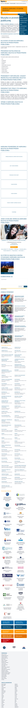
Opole (15, 701)
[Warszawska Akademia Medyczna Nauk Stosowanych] (20, 578)
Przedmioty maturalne (24, 20)
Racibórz (16, 704)
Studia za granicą (4, 668)
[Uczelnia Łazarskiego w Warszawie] (20, 522)
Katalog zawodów (4, 676)
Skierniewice (16, 706)
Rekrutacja (17, 249)
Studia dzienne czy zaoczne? (6, 669)
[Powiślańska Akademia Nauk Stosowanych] (7, 596)
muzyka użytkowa (14, 193)
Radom (3, 705)
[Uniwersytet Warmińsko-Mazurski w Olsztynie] (7, 606)
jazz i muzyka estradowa (14, 165)
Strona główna (7, 3)
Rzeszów (16, 705)
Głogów (3, 689)
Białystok (16, 684)
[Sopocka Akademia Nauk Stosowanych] (7, 522)
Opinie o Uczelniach (4, 660)
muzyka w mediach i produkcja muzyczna (14, 202)
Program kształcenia (23, 18)
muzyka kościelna (14, 184)
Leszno (16, 696)
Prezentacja (14, 247)
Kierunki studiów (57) (7, 250)
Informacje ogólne (23, 14)
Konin (2, 694)
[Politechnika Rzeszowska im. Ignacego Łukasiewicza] (20, 587)
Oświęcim (3, 702)
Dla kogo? (21, 16)
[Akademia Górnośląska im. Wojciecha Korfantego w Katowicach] (7, 578)
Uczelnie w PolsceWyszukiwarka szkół (19, 622)
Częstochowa (3, 687)
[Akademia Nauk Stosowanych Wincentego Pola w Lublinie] (20, 506)
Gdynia (16, 688)
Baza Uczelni (3, 659)
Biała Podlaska (4, 684)
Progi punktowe (15, 250)
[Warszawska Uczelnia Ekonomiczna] (7, 506)
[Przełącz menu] (18, 14)
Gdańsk (3, 688)
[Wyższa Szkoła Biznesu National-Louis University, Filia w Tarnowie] (20, 541)
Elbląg (16, 687)
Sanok (2, 706)
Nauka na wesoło (4, 678)
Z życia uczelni (4, 663)
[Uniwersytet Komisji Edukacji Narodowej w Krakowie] (20, 550)
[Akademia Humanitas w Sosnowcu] (7, 569)
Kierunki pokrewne (23, 26)
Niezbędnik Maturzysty (5, 655)
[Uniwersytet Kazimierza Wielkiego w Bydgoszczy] (7, 615)
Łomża (16, 697)
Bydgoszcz (16, 685)
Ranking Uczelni (4, 661)
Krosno (16, 695)
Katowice (3, 693)
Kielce (16, 693)
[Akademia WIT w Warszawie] (7, 587)
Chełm (2, 686)
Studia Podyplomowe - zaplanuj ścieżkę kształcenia (7, 640)
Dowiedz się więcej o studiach (6, 672)
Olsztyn (3, 701)
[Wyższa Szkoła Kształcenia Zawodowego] (20, 532)
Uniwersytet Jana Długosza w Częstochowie (13, 240)
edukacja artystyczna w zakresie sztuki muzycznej (14, 156)
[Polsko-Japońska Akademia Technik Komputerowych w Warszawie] (7, 560)
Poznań (16, 703)
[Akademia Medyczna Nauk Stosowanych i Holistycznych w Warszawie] (7, 532)
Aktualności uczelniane (20, 631)
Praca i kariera (4, 677)
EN (23, 1)
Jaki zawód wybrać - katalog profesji (6, 631)
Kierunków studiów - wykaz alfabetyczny (6, 622)
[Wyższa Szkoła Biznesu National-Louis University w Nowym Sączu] (20, 560)
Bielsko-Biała (3, 685)
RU (25, 1)
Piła (15, 702)
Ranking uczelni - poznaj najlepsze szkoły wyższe (7, 636)
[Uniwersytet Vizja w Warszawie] (20, 515)
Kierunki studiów (12, 3)
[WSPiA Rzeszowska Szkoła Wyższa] (7, 541)
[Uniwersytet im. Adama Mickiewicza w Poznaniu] (7, 515)
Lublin (2, 697)
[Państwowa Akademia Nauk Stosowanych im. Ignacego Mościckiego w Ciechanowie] (7, 497)
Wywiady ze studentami (5, 671)
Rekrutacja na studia (5, 670)
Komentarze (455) (23, 249)
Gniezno (16, 689)
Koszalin (16, 694)
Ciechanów (16, 686)
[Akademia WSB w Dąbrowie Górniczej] (20, 569)
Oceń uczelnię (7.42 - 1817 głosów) (7, 249)
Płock (2, 703)
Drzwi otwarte (22, 250)
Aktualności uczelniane (5, 662)
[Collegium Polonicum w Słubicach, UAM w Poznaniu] (20, 497)
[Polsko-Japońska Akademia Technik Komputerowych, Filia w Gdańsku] (20, 606)
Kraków (3, 695)
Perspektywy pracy (23, 22)
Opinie (21, 24)
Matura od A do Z (4, 654)
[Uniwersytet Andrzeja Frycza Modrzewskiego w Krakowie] (7, 550)
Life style (3, 679)
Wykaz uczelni (22, 28)
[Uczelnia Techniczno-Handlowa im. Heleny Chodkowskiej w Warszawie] (20, 596)
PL (22, 1)
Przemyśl (3, 704)
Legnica (3, 696)
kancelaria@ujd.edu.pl (14, 244)
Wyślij (25, 286)
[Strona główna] (5, 1)
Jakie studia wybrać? (5, 664)
